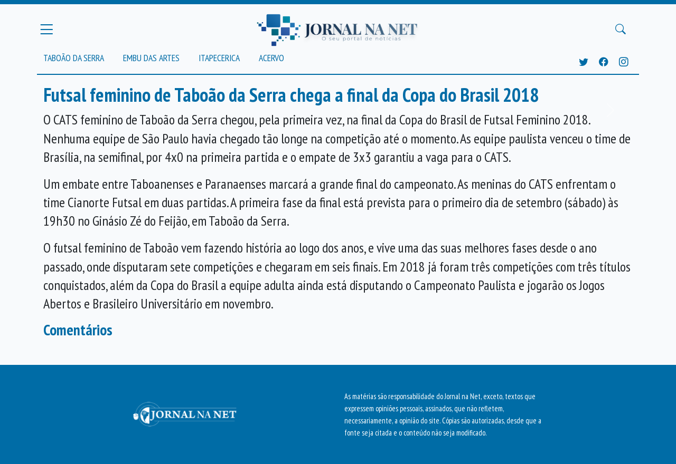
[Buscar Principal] (620, 29)
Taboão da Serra (73, 58)
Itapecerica (219, 58)
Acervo (271, 58)
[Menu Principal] (46, 29)
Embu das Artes (151, 58)
